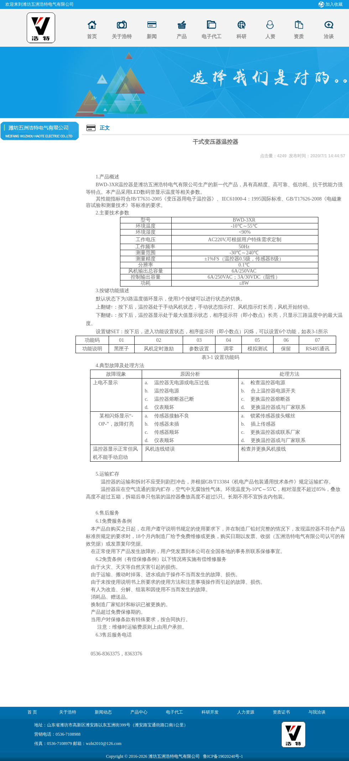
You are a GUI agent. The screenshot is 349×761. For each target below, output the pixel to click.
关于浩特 (122, 36)
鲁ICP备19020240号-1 (223, 756)
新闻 (152, 36)
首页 (92, 36)
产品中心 (138, 712)
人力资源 (245, 712)
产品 (182, 36)
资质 (299, 36)
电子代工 (212, 36)
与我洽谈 (316, 712)
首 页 (32, 712)
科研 (241, 36)
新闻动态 (103, 712)
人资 (270, 36)
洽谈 (329, 36)
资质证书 (281, 712)
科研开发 (210, 712)
